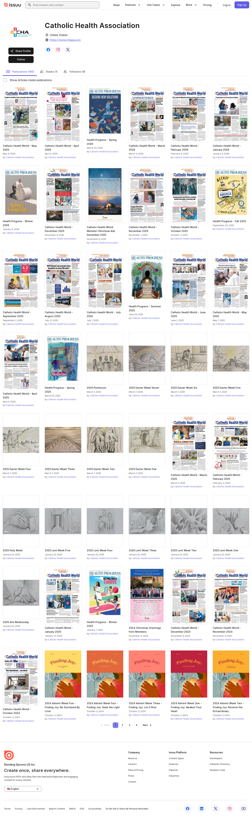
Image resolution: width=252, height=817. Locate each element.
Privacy (19, 808)
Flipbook (173, 770)
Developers (216, 758)
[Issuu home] (12, 5)
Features (173, 764)
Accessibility (95, 808)
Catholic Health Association (20, 157)
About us (132, 758)
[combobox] (65, 5)
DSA (82, 808)
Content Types (176, 758)
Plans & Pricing (135, 770)
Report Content (57, 808)
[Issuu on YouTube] (243, 808)
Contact (132, 781)
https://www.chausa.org (65, 40)
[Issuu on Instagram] (229, 808)
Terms (7, 808)
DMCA (72, 808)
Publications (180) (20, 72)
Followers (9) (74, 72)
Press (131, 775)
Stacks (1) (49, 72)
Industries (174, 775)
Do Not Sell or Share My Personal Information (127, 809)
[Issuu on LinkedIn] (201, 808)
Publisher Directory (220, 764)
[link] (116, 4)
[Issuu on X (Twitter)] (215, 808)
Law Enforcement (36, 808)
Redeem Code (217, 770)
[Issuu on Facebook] (187, 808)
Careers (132, 764)
